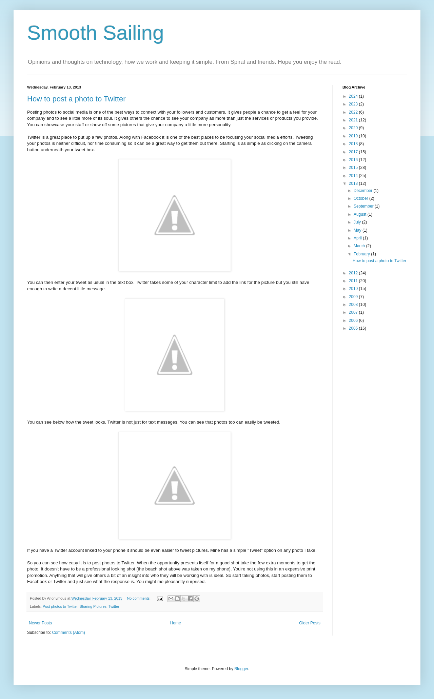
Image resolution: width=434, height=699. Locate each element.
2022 (354, 112)
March (360, 246)
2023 (354, 104)
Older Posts (309, 623)
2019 (354, 136)
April (358, 238)
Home (175, 623)
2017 (354, 152)
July (358, 222)
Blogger (241, 668)
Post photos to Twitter (60, 606)
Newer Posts (40, 623)
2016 (354, 159)
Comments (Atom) (68, 632)
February (362, 254)
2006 (354, 320)
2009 (354, 296)
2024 (354, 96)
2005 (354, 328)
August (361, 214)
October (361, 198)
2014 (354, 175)
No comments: (139, 598)
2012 (354, 273)
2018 (354, 143)
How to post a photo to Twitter (76, 99)
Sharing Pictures (93, 606)
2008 (354, 304)
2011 (354, 280)
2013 (354, 183)
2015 (354, 167)
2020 (354, 127)
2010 (354, 288)
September (364, 206)
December (364, 190)
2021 (354, 120)
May (358, 230)
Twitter (113, 606)
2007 (354, 312)
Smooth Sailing (95, 32)
